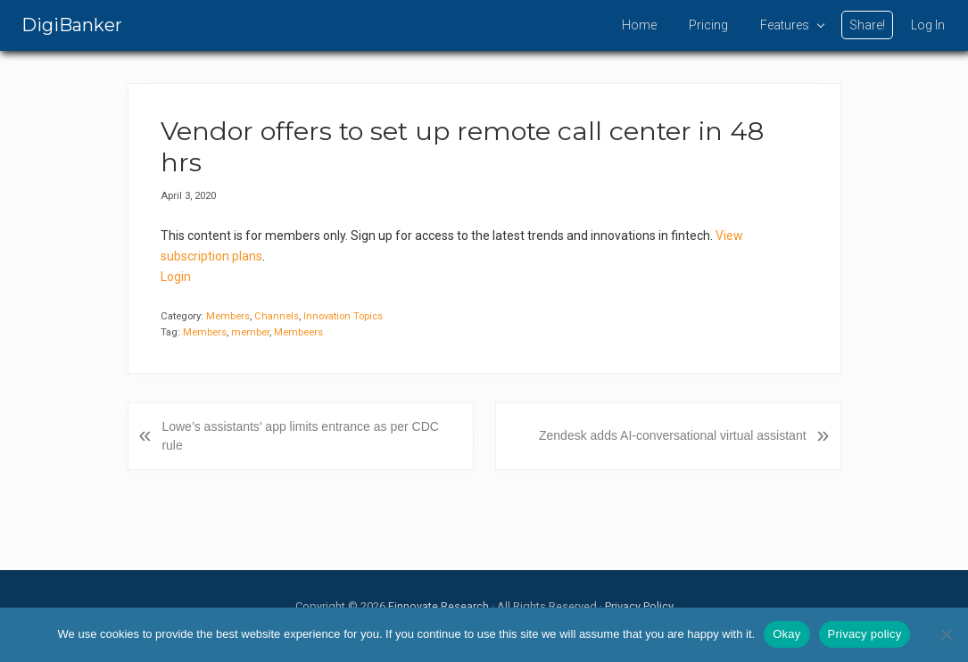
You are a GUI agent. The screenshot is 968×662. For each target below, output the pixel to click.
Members (228, 316)
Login (176, 276)
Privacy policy (865, 634)
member (250, 332)
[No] (946, 634)
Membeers (298, 332)
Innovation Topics (343, 316)
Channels (276, 316)
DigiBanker (71, 25)
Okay (786, 634)
